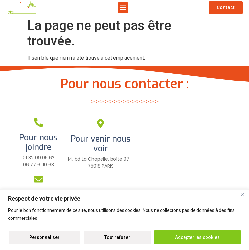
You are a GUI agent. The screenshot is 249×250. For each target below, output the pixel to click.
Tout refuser (117, 237)
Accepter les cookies (197, 237)
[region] (124, 219)
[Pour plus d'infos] (100, 180)
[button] (123, 7)
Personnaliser (44, 237)
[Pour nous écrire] (38, 179)
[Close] (242, 195)
